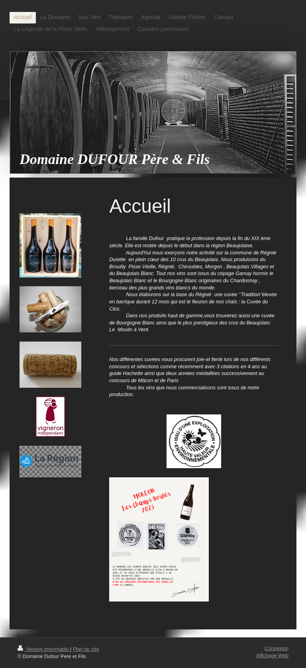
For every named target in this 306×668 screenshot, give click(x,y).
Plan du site (86, 649)
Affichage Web (272, 655)
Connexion (276, 648)
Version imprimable (44, 649)
